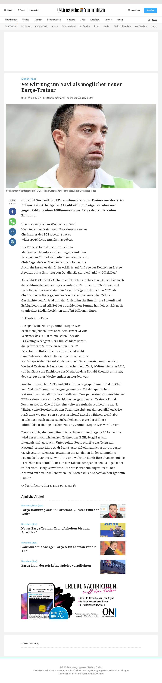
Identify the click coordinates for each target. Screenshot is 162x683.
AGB (35, 670)
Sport (154, 26)
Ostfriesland (141, 26)
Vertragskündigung (92, 670)
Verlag (120, 19)
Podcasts (70, 19)
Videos (25, 19)
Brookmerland (69, 26)
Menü (7, 10)
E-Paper (21, 10)
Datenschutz (45, 670)
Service (108, 19)
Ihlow (96, 26)
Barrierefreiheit (73, 670)
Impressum (58, 670)
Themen (38, 19)
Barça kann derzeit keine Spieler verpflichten (56, 565)
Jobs (82, 19)
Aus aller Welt (41, 26)
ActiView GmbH (96, 673)
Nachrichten (11, 19)
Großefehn (84, 26)
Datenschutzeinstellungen (116, 670)
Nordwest (26, 26)
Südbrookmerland (122, 26)
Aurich (54, 26)
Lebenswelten (54, 19)
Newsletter (34, 10)
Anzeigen (94, 19)
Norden (106, 26)
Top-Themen (11, 26)
